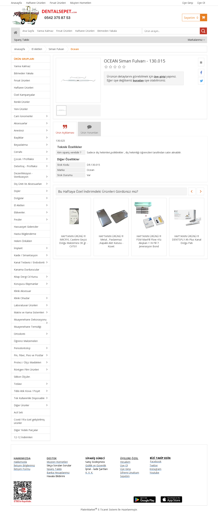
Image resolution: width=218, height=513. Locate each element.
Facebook (155, 461)
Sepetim (192, 18)
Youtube (154, 472)
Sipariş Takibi (54, 469)
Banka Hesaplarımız (58, 472)
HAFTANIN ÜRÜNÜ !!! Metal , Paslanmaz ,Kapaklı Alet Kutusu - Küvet (122, 241)
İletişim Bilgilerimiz (24, 465)
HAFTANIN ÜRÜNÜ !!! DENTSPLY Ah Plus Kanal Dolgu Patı (197, 239)
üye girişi (160, 76)
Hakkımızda (20, 462)
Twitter (154, 465)
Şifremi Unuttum (129, 472)
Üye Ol (201, 2)
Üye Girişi (187, 2)
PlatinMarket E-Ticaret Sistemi (99, 509)
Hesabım (125, 462)
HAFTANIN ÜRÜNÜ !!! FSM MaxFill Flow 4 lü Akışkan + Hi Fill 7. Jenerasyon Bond (160, 241)
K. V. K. (89, 472)
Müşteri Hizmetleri (57, 462)
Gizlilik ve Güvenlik (95, 465)
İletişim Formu (22, 469)
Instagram (155, 469)
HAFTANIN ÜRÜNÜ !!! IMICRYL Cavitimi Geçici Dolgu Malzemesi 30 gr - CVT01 (84, 241)
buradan (138, 80)
